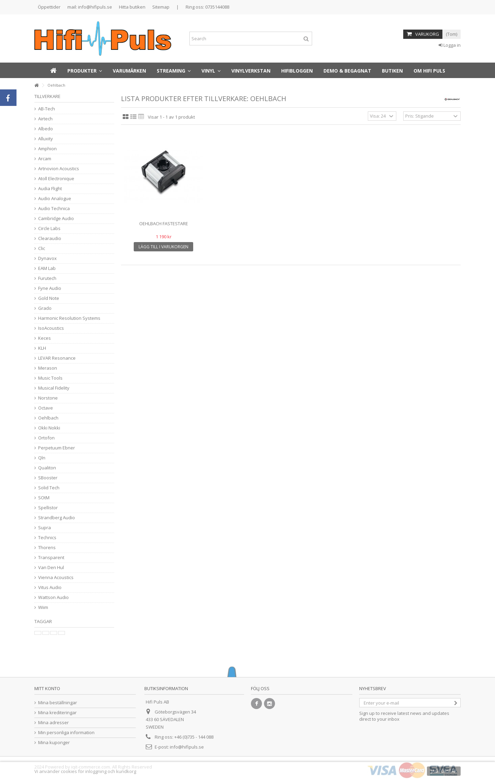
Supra (44, 528)
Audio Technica (54, 208)
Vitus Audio (50, 587)
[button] (85, 70)
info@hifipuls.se (187, 747)
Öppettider (49, 7)
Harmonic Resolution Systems (69, 318)
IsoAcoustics (51, 328)
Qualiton (47, 468)
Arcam (44, 159)
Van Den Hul (51, 567)
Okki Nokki (49, 428)
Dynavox (47, 258)
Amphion (47, 149)
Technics (47, 538)
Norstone (48, 398)
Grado (45, 308)
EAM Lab (47, 268)
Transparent (51, 557)
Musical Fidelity (53, 388)
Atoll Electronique (56, 179)
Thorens (47, 548)
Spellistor (48, 508)
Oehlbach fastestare (163, 223)
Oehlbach (48, 418)
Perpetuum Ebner (56, 448)
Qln (41, 458)
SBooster (47, 478)
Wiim (43, 607)
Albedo (45, 129)
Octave (45, 408)
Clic (41, 248)
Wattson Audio (53, 597)
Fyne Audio (49, 288)
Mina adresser (53, 723)
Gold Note (48, 298)
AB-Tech (46, 109)
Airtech (45, 119)
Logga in (450, 45)
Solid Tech (48, 488)
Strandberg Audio (56, 518)
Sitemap (160, 7)
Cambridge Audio (56, 218)
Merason (47, 368)
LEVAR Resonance (57, 358)
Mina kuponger (54, 742)
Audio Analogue (54, 199)
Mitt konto (47, 688)
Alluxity (45, 139)
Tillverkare (47, 96)
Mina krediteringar (57, 713)
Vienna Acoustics (56, 577)
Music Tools (50, 378)
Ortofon (46, 438)
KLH (42, 348)
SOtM (44, 498)
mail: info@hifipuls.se (89, 7)
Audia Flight (50, 189)
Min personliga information (66, 733)
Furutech (47, 278)
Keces (44, 338)
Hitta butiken (132, 7)
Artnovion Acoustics (58, 169)
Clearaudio (49, 238)
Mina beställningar (57, 703)
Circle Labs (49, 228)
